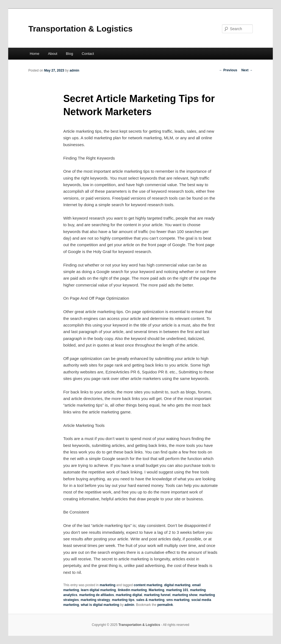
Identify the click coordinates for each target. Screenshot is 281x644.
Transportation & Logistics (80, 28)
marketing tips (123, 600)
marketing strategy (95, 600)
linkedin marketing (132, 590)
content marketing (148, 585)
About (52, 54)
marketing (107, 585)
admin (74, 70)
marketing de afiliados (96, 595)
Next (246, 70)
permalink (165, 605)
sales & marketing (150, 600)
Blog (69, 54)
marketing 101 (177, 590)
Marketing (156, 590)
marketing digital (129, 595)
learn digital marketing (98, 590)
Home (34, 54)
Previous (228, 70)
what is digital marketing (100, 605)
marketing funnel (157, 595)
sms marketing (178, 600)
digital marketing (177, 585)
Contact (88, 54)
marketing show (184, 595)
